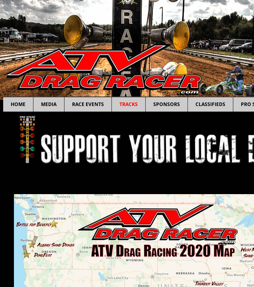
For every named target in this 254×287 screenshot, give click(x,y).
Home (18, 104)
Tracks (128, 104)
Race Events (88, 104)
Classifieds (210, 104)
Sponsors (166, 104)
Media (49, 104)
